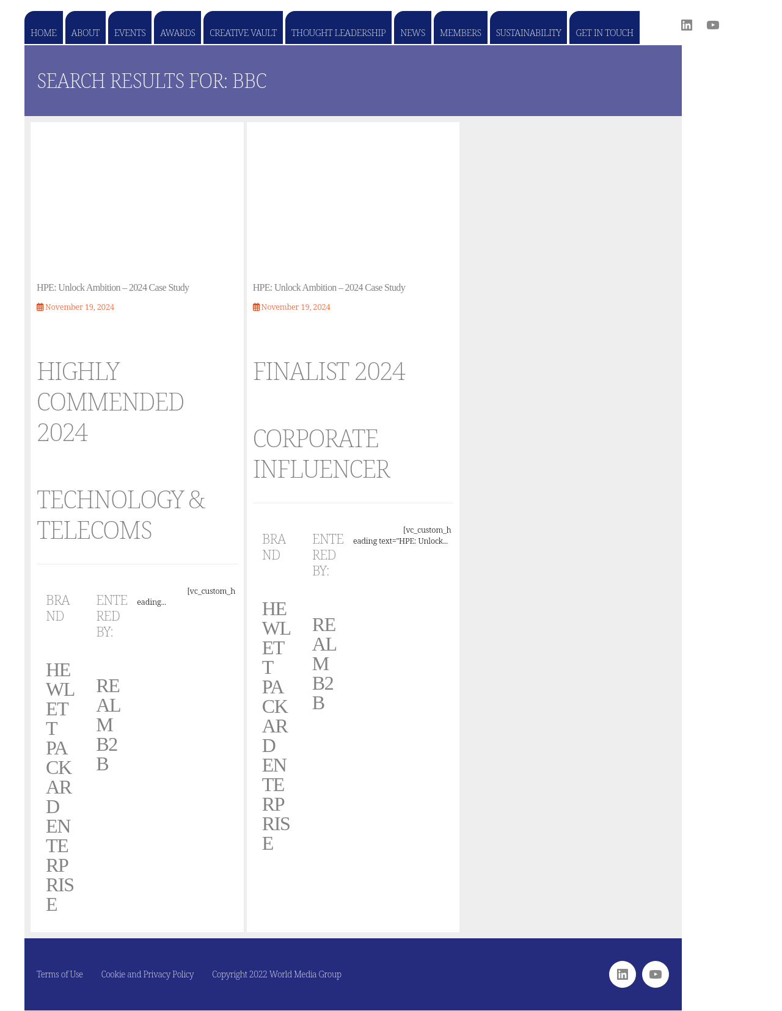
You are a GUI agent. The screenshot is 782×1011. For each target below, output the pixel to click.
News (412, 32)
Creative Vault (243, 32)
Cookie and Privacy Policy (147, 974)
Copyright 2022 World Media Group (277, 974)
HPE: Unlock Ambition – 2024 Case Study (113, 287)
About (85, 32)
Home (44, 32)
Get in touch (604, 32)
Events (129, 32)
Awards (177, 32)
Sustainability (528, 32)
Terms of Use (60, 974)
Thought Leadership (338, 32)
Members (460, 32)
